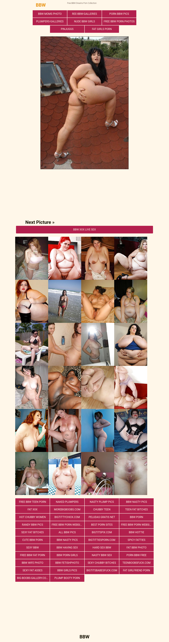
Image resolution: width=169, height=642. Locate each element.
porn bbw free (136, 555)
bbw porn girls (67, 555)
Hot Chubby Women (32, 517)
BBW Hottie (136, 532)
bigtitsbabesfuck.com (101, 570)
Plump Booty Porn (67, 578)
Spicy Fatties (136, 540)
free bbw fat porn (32, 555)
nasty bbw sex (102, 555)
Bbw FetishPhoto (67, 562)
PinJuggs (67, 29)
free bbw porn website (67, 524)
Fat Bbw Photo (137, 547)
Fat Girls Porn (102, 29)
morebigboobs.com (67, 509)
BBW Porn (136, 517)
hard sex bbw (101, 547)
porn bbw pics (119, 13)
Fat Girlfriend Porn (136, 570)
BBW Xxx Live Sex (84, 229)
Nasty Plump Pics (102, 501)
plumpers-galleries (50, 21)
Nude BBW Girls (84, 21)
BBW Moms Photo (50, 13)
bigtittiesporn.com (101, 540)
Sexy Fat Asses (32, 570)
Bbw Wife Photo (32, 562)
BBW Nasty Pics (136, 501)
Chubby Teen (101, 509)
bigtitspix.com (102, 532)
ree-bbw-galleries (84, 13)
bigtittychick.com (67, 517)
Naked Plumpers (67, 501)
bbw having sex (67, 547)
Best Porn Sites (102, 524)
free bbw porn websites (137, 524)
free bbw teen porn (32, 501)
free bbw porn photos (119, 21)
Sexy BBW (32, 547)
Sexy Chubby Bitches (102, 562)
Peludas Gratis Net (102, 517)
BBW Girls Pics (67, 570)
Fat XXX (32, 509)
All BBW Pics (67, 532)
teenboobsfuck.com (136, 562)
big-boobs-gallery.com (32, 578)
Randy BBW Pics (32, 524)
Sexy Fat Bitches (32, 532)
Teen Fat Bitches (136, 509)
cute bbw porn (32, 540)
